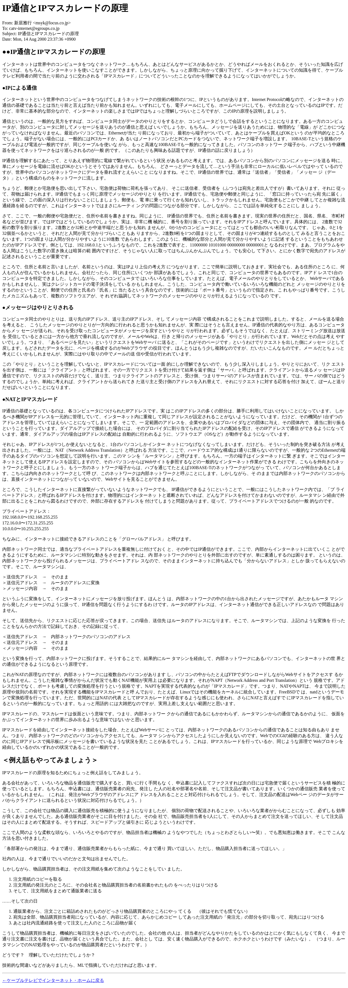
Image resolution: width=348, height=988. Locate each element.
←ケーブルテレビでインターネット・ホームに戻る (53, 980)
